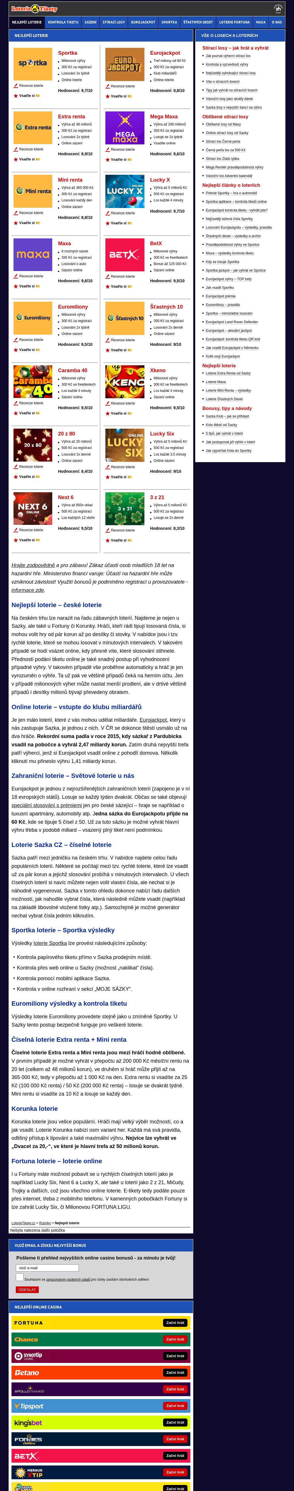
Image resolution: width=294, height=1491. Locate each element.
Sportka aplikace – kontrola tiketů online (236, 499)
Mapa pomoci (159, 1470)
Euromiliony (73, 307)
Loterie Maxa (216, 679)
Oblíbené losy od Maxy (223, 421)
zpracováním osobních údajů (68, 1280)
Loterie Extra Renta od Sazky (228, 670)
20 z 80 (66, 434)
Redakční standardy (57, 1482)
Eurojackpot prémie (220, 593)
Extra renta (71, 116)
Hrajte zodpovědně (33, 565)
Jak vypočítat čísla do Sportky (229, 747)
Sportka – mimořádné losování (229, 610)
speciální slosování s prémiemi (46, 805)
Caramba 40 (72, 370)
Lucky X (160, 180)
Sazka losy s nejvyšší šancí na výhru (234, 404)
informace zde (27, 590)
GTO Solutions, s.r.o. (236, 1482)
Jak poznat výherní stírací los (228, 353)
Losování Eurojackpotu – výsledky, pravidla (239, 524)
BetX (156, 243)
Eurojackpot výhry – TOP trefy (229, 576)
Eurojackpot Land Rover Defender (232, 619)
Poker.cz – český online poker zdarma (137, 1365)
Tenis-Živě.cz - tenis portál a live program (53, 1365)
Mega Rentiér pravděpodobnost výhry (234, 464)
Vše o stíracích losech (222, 378)
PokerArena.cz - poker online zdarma (136, 1356)
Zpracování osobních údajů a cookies (140, 1482)
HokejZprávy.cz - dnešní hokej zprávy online (55, 1356)
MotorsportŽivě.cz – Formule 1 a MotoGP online (58, 1374)
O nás (13, 1482)
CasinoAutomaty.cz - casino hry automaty (139, 1348)
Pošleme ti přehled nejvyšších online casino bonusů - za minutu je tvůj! (96, 1257)
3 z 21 (157, 497)
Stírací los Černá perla (223, 438)
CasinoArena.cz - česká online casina (136, 1331)
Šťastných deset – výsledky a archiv (233, 533)
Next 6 (66, 497)
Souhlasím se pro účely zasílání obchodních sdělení (86, 1280)
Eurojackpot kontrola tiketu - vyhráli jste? (237, 507)
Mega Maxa (164, 116)
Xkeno (158, 370)
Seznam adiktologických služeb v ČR (118, 1470)
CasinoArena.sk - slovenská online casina (140, 1396)
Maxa (64, 243)
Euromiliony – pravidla (223, 602)
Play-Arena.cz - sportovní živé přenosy (137, 1374)
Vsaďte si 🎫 (29, 96)
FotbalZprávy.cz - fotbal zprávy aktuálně (52, 1348)
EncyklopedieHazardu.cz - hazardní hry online (143, 1339)
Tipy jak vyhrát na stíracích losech (232, 387)
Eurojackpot (165, 53)
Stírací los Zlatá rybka (222, 456)
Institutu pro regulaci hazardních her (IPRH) (103, 1428)
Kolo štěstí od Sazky (221, 722)
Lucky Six (162, 434)
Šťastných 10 (166, 307)
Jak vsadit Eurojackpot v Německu (232, 645)
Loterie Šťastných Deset (224, 696)
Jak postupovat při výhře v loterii (230, 739)
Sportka (67, 53)
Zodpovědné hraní (199, 1428)
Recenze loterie (31, 86)
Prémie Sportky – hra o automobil (231, 490)
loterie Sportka (50, 943)
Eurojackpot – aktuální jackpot (229, 627)
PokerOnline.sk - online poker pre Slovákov (141, 1405)
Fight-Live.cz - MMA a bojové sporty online (54, 1339)
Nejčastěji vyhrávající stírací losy (231, 370)
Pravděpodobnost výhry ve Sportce (233, 541)
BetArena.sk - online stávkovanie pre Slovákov (57, 1382)
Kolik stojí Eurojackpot (223, 653)
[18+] (278, 8)
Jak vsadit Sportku (220, 584)
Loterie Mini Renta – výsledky (228, 687)
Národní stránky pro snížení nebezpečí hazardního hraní (215, 1470)
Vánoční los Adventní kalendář (229, 473)
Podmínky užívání (92, 1482)
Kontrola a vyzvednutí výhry (227, 361)
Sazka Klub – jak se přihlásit (227, 713)
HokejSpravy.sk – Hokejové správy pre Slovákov (59, 1405)
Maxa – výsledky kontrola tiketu (230, 550)
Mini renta (70, 180)
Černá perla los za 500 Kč (225, 447)
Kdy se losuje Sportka (222, 559)
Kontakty (30, 1482)
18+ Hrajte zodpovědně (192, 1482)
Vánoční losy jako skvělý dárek (229, 396)
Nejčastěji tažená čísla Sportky (229, 516)
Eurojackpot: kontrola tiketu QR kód (233, 636)
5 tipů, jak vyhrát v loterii (224, 730)
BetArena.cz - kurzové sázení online (49, 1331)
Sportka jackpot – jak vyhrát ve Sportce (236, 567)
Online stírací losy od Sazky (227, 430)
